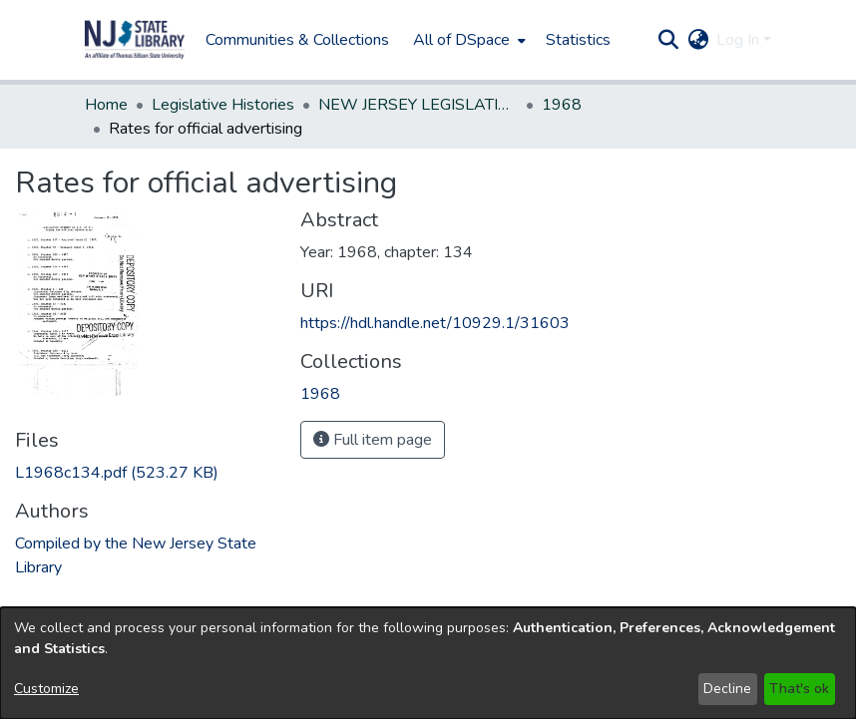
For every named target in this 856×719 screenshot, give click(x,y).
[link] (116, 473)
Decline (727, 688)
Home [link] (106, 105)
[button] (135, 40)
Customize (46, 688)
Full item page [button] (372, 440)
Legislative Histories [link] (223, 105)
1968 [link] (562, 105)
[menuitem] (467, 40)
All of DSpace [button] (461, 40)
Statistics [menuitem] (578, 40)
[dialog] (428, 663)
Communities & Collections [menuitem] (297, 40)
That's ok (799, 688)
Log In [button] (739, 40)
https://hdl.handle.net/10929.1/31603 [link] (435, 323)
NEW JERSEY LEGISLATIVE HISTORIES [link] (418, 105)
